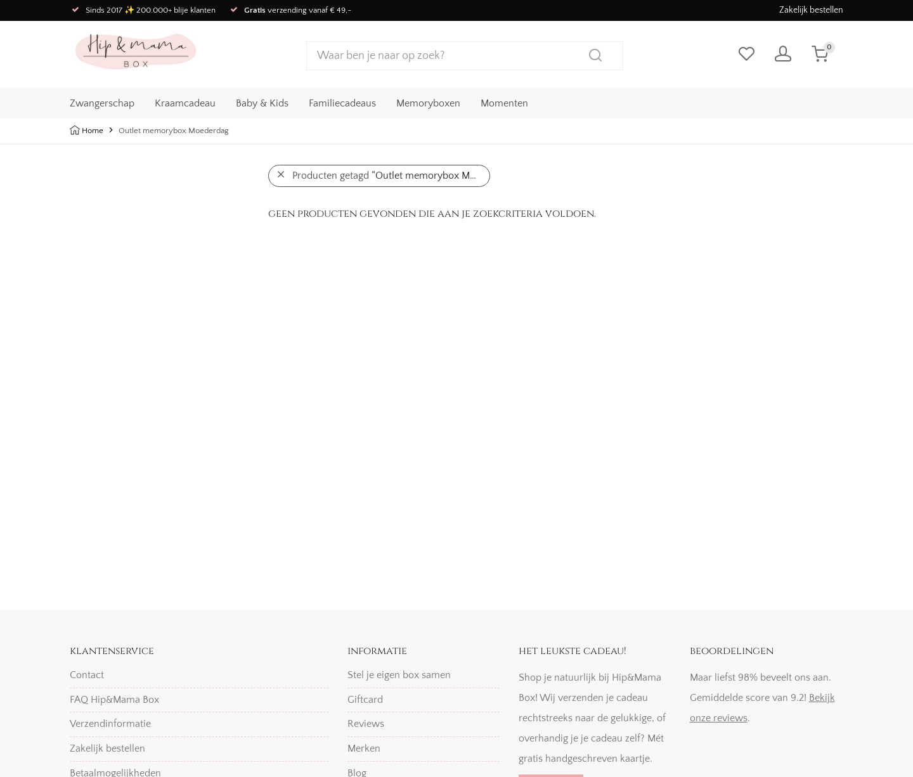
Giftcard (365, 699)
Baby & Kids (262, 102)
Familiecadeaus (342, 102)
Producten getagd (391, 175)
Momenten (504, 102)
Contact (87, 675)
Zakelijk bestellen (811, 10)
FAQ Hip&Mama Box (114, 699)
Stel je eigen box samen (399, 675)
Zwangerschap (102, 102)
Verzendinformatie (110, 723)
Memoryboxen (428, 102)
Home (92, 130)
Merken (363, 748)
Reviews (365, 723)
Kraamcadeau (185, 102)
